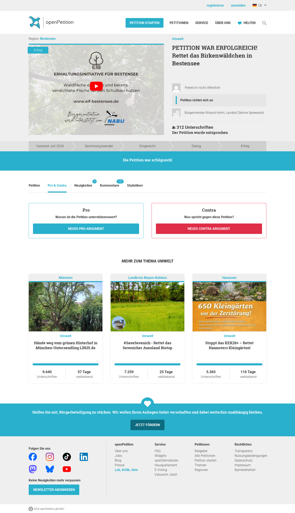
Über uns (121, 451)
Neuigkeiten (83, 183)
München (66, 278)
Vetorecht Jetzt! (166, 475)
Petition (34, 185)
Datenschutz (244, 460)
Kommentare (109, 183)
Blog (118, 460)
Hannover (229, 278)
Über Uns (223, 23)
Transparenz (244, 451)
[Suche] (264, 23)
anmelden (238, 5)
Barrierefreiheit (245, 470)
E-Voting (161, 470)
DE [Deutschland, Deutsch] (257, 5)
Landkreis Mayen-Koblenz (147, 278)
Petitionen (179, 23)
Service (201, 23)
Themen (200, 465)
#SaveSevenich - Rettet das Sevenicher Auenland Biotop (147, 345)
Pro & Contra (57, 185)
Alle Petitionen (205, 456)
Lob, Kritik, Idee (126, 470)
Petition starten (144, 23)
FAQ (158, 451)
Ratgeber (201, 451)
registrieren (215, 5)
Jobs (118, 456)
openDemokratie (166, 460)
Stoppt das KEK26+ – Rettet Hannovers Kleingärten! (229, 345)
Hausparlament (166, 465)
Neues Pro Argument (86, 229)
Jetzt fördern (147, 425)
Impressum (243, 465)
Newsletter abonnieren (54, 490)
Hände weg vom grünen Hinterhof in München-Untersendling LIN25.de (65, 345)
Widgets (160, 456)
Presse (119, 465)
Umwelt (177, 39)
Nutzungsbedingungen (251, 456)
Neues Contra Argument (209, 229)
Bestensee (48, 39)
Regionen (201, 470)
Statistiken (135, 185)
